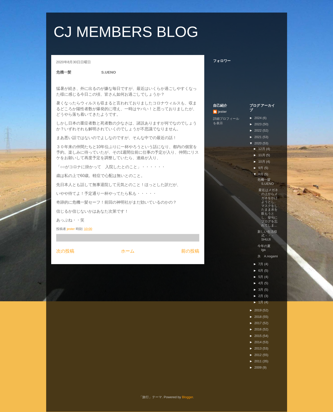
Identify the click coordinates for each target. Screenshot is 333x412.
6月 (261, 270)
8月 (261, 174)
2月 (261, 296)
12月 (262, 149)
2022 (258, 130)
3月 (261, 289)
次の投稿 (65, 251)
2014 (258, 342)
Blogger (187, 397)
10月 (262, 161)
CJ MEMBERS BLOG (126, 31)
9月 (261, 168)
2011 (258, 361)
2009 (258, 367)
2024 (258, 118)
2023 (258, 124)
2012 (258, 355)
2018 (258, 317)
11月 (262, 155)
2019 (258, 310)
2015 (258, 336)
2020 (258, 143)
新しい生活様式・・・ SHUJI (272, 235)
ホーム (128, 251)
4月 (261, 283)
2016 (258, 329)
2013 (258, 348)
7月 (261, 264)
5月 (261, 277)
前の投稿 (190, 251)
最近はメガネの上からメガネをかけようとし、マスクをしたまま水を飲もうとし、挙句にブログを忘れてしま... (267, 207)
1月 (261, 302)
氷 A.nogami (267, 256)
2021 (258, 137)
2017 (258, 323)
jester (222, 111)
